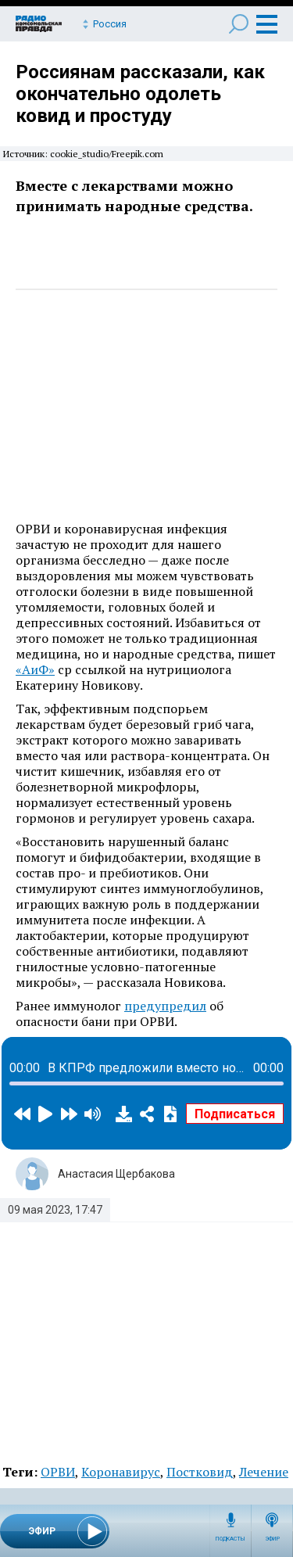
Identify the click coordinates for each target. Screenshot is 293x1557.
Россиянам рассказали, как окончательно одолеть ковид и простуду (140, 94)
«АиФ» (35, 669)
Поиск (238, 24)
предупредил (165, 1005)
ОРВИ (58, 1471)
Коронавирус (120, 1471)
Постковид (199, 1471)
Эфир (272, 1539)
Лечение (263, 1471)
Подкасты (230, 1539)
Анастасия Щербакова (116, 1174)
